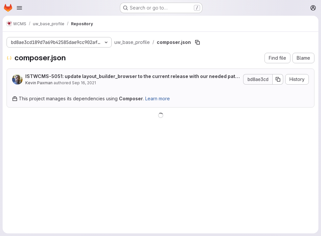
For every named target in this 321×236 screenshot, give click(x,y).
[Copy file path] (197, 42)
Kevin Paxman (39, 82)
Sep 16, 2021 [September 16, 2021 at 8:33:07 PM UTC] (84, 82)
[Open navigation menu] (19, 8)
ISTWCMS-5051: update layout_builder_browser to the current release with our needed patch (131, 76)
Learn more (157, 98)
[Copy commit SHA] (278, 79)
